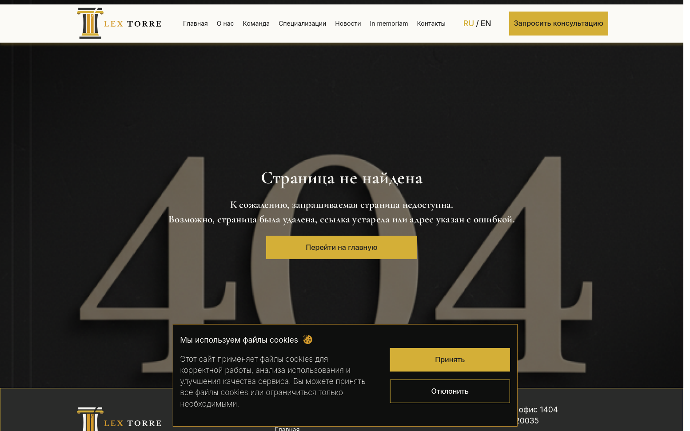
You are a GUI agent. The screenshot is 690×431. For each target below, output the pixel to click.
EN (486, 23)
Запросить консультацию (558, 23)
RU (468, 23)
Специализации (302, 23)
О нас (225, 23)
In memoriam (389, 23)
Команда (256, 23)
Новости (348, 23)
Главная (195, 23)
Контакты (431, 23)
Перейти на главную (341, 247)
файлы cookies (286, 359)
